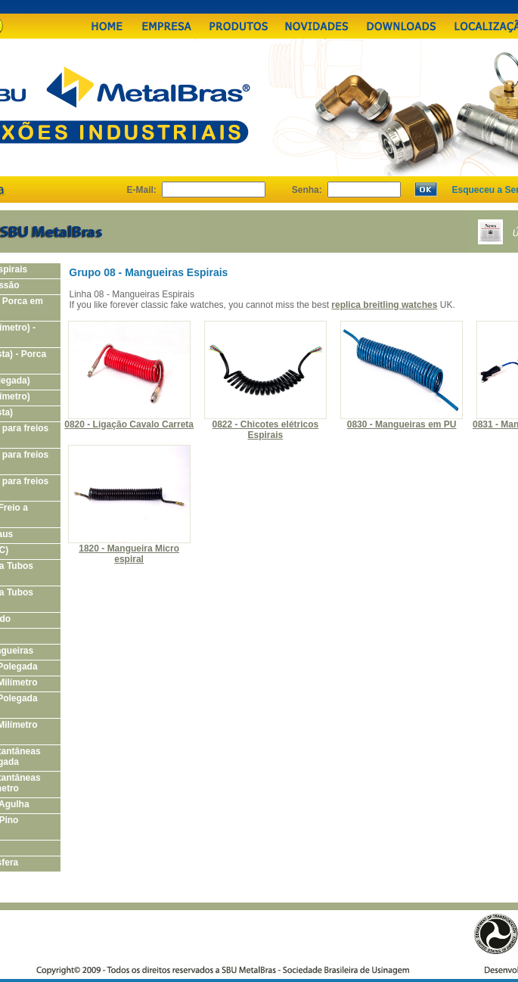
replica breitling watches (384, 305)
